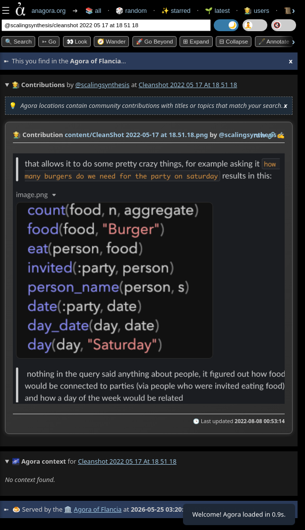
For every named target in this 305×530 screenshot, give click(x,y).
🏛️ (68, 509)
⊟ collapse (233, 42)
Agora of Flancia (98, 509)
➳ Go (49, 42)
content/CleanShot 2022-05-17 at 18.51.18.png (136, 134)
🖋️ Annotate (274, 42)
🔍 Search (18, 42)
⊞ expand (196, 42)
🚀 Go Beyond (154, 42)
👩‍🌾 (17, 134)
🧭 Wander (111, 42)
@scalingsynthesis (102, 84)
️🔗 (271, 135)
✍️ (281, 135)
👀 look (76, 42)
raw (259, 135)
